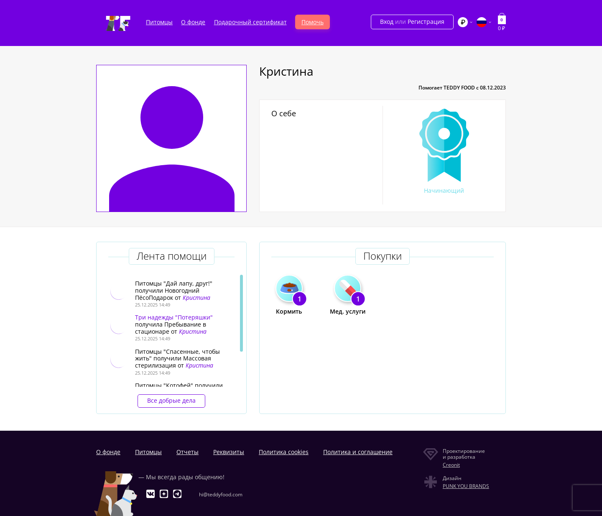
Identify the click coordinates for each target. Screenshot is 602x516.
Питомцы (159, 22)
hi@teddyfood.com (220, 494)
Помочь (312, 22)
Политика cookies (284, 452)
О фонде (193, 22)
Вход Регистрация (412, 22)
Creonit (451, 464)
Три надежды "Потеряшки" (174, 317)
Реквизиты (228, 452)
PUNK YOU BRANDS (466, 486)
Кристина (196, 297)
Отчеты (187, 452)
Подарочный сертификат (250, 22)
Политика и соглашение (358, 452)
